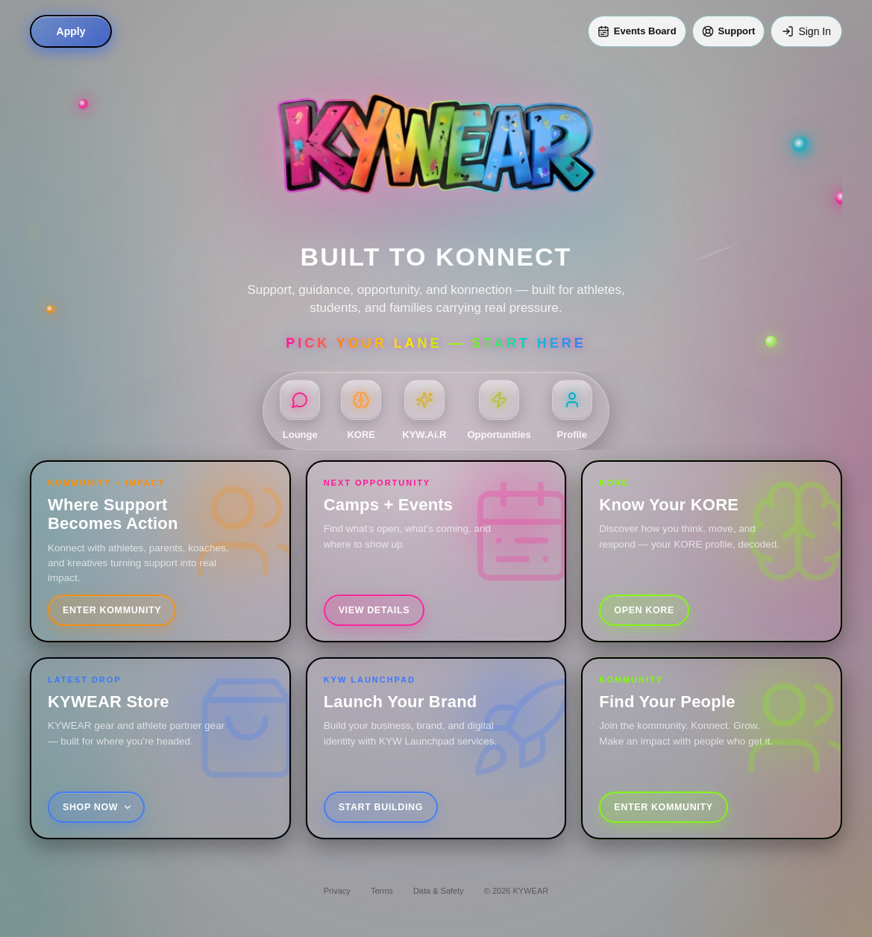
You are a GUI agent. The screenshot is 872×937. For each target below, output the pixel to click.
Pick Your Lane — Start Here (436, 343)
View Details (374, 610)
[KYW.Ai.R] (424, 411)
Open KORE (644, 610)
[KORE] (361, 411)
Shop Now (98, 807)
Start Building (381, 807)
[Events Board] (637, 31)
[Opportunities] (499, 411)
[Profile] (572, 411)
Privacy (337, 890)
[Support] (728, 31)
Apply (71, 31)
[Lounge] (300, 411)
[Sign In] (806, 31)
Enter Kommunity (112, 610)
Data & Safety (438, 890)
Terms (382, 890)
